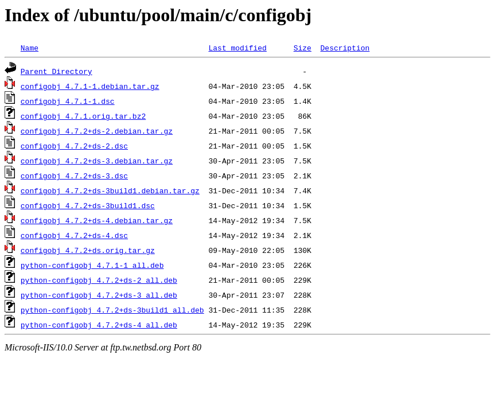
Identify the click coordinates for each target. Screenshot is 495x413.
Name (29, 47)
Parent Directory (56, 71)
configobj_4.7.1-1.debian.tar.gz (90, 86)
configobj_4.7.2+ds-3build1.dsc (88, 205)
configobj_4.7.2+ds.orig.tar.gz (88, 250)
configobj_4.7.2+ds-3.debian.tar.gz (97, 160)
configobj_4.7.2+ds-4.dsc (74, 235)
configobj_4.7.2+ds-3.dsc (74, 175)
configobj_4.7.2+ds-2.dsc (74, 146)
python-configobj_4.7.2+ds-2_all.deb (99, 280)
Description (344, 47)
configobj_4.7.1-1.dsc (68, 101)
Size (302, 47)
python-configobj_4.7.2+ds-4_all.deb (99, 325)
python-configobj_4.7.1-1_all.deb (92, 265)
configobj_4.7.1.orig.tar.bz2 (83, 116)
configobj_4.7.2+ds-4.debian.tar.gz (97, 220)
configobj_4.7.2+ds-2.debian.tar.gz (97, 131)
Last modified (237, 47)
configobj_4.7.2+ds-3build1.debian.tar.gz (110, 190)
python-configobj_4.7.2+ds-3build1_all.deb (112, 310)
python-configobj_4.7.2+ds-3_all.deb (99, 295)
